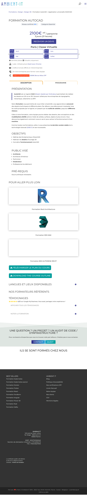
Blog (48, 379)
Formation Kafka (12, 407)
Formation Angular (13, 397)
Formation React (12, 391)
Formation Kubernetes (14, 379)
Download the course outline (31, 275)
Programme (60, 83)
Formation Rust (11, 404)
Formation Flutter (12, 388)
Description (25, 83)
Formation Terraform (13, 394)
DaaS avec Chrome (34, 64)
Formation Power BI (13, 401)
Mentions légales (52, 401)
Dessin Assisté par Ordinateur (46, 94)
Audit (50, 342)
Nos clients (50, 394)
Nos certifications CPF (54, 385)
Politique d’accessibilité (54, 382)
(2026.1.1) (30, 127)
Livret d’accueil (51, 388)
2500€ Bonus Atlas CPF (38, 75)
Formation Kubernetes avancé (17, 382)
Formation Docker (12, 385)
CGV (47, 397)
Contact (38, 342)
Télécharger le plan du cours (31, 267)
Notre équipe (51, 391)
